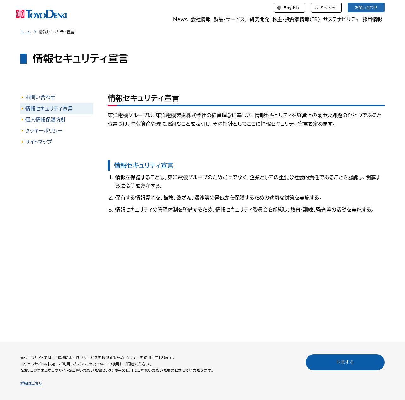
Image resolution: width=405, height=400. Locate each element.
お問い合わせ (40, 97)
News (178, 19)
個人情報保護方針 (45, 119)
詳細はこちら (31, 383)
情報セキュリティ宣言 (48, 108)
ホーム (25, 32)
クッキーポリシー (43, 130)
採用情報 (372, 19)
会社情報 (198, 19)
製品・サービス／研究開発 (239, 19)
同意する (345, 362)
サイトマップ (38, 141)
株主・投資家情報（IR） (295, 19)
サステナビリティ (341, 19)
